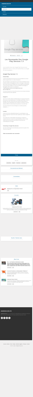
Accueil (4, 6)
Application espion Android (12, 279)
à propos (24, 344)
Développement (13, 55)
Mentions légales (19, 344)
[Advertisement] (10, 28)
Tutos (4, 11)
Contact (28, 344)
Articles (5, 9)
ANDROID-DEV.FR (4, 313)
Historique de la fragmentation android (14, 188)
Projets (5, 14)
